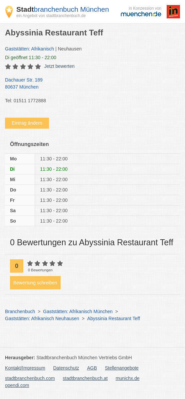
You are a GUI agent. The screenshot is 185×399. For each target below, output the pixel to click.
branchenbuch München (62, 9)
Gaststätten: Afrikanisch (29, 48)
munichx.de (128, 378)
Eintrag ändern (27, 123)
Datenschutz (66, 368)
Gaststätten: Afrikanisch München (78, 311)
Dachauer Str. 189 (89, 84)
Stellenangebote (122, 368)
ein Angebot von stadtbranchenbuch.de (51, 15)
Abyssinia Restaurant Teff (113, 318)
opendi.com (17, 385)
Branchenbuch (20, 311)
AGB (92, 368)
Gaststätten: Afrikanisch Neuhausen (42, 318)
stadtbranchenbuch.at (85, 378)
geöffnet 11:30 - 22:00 (30, 57)
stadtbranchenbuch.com (30, 378)
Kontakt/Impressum (25, 368)
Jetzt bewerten (59, 66)
